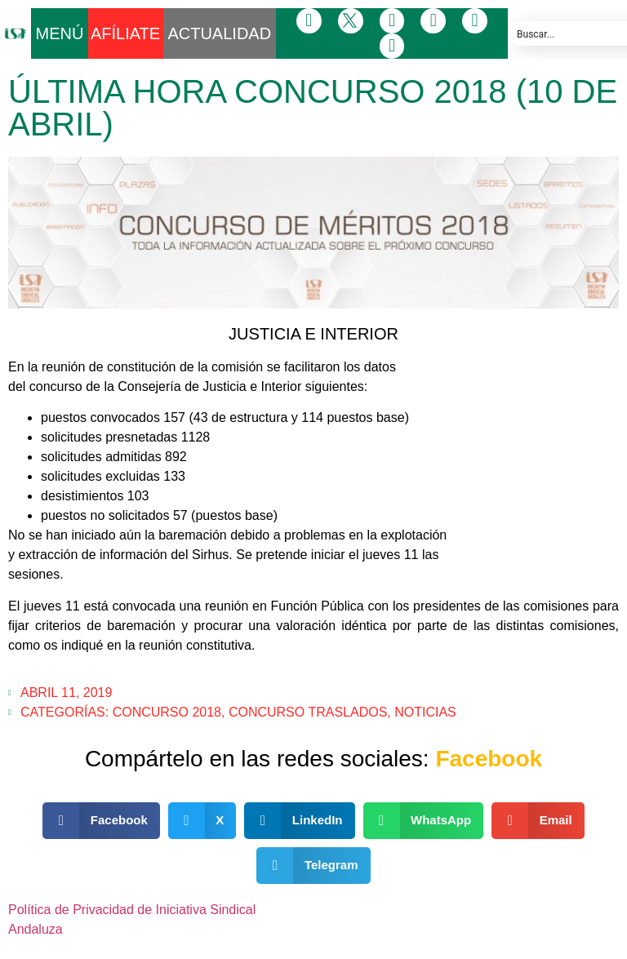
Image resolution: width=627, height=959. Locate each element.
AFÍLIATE (125, 33)
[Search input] (571, 33)
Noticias (425, 712)
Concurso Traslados (308, 712)
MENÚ (60, 33)
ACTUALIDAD (219, 33)
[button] (101, 820)
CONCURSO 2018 (167, 712)
